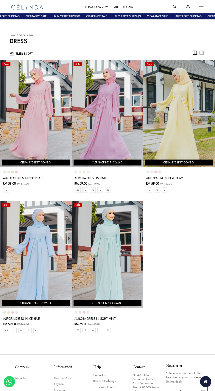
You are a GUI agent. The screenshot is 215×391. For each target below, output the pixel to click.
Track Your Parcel (104, 387)
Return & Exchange (104, 381)
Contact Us (100, 375)
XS (78, 189)
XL (108, 189)
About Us (20, 378)
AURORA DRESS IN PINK (90, 178)
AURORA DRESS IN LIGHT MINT (95, 319)
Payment (59, 384)
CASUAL (21, 35)
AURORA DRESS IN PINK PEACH (23, 178)
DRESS (30, 35)
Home (12, 35)
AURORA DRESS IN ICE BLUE (21, 319)
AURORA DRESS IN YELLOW (164, 178)
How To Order (63, 378)
